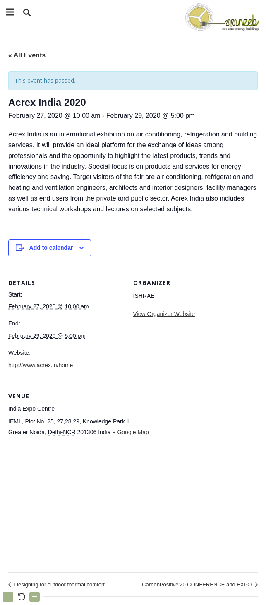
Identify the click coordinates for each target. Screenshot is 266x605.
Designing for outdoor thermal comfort (59, 584)
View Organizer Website (164, 314)
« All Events (27, 55)
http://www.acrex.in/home (40, 365)
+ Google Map (130, 432)
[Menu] (10, 12)
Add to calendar (51, 247)
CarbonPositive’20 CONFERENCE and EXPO (197, 584)
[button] (27, 13)
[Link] (220, 16)
